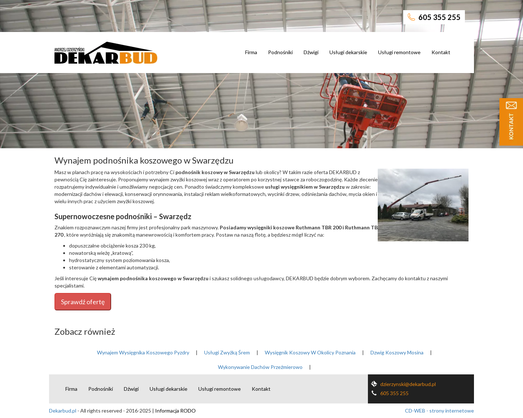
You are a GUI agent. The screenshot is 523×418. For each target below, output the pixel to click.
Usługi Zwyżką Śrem (227, 352)
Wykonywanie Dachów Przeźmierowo (260, 367)
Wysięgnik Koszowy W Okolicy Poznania (310, 352)
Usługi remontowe (399, 52)
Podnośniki (280, 52)
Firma (251, 52)
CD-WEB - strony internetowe (439, 410)
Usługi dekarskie (348, 52)
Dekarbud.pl (62, 410)
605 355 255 (434, 17)
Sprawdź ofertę (83, 302)
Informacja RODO (175, 410)
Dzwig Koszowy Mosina (396, 352)
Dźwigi (311, 52)
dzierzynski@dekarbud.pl (402, 384)
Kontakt (440, 52)
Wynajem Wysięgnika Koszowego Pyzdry (143, 352)
